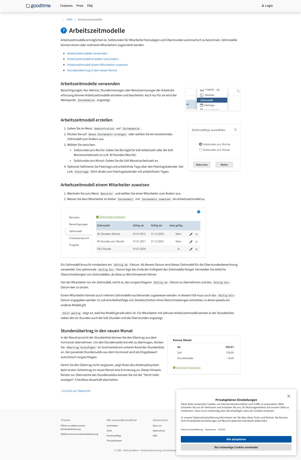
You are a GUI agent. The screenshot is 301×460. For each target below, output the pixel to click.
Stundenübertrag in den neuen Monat (92, 70)
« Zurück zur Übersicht (75, 391)
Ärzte (109, 430)
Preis (79, 5)
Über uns (157, 425)
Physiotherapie (114, 440)
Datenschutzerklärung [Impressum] (192, 429)
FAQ (90, 5)
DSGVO (221, 429)
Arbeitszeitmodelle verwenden (87, 53)
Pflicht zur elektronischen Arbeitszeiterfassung (73, 427)
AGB (155, 435)
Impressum (210, 429)
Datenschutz (159, 430)
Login (267, 5)
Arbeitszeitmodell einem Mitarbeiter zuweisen (97, 65)
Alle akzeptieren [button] (236, 439)
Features (66, 5)
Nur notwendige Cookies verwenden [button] (236, 447)
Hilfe (70, 19)
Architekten (112, 425)
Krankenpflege (114, 435)
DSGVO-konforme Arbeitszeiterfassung (79, 434)
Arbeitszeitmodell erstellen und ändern (93, 59)
